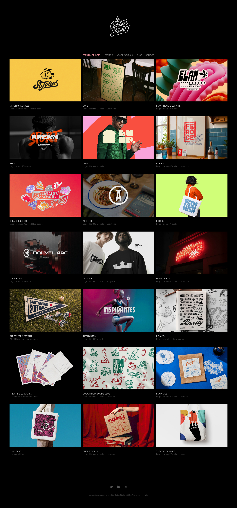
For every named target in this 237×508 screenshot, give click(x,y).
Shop (139, 55)
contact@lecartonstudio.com (100, 495)
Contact (149, 55)
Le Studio (108, 55)
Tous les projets (91, 55)
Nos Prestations (125, 55)
